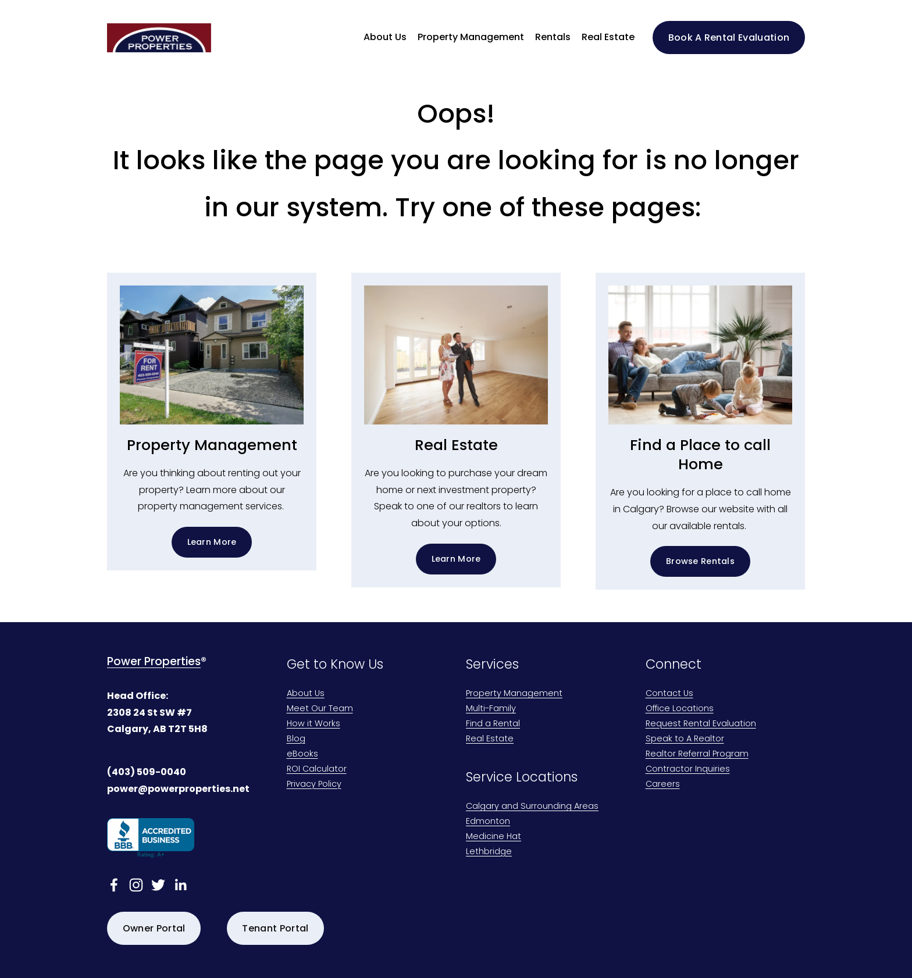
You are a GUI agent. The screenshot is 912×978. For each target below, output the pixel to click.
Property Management (514, 694)
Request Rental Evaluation (701, 724)
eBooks (302, 754)
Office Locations (680, 709)
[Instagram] (136, 885)
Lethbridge (489, 852)
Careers (663, 784)
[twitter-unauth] (158, 885)
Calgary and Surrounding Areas (532, 806)
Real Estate (608, 37)
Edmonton (488, 822)
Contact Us (669, 694)
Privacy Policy (314, 784)
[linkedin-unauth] (180, 885)
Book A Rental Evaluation (729, 37)
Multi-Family (491, 709)
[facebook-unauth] (114, 885)
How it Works (313, 724)
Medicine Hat (493, 837)
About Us (306, 694)
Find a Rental (493, 724)
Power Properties (154, 661)
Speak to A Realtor (685, 739)
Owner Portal (154, 928)
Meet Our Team (320, 709)
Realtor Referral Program (697, 754)
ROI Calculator (317, 769)
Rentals (553, 37)
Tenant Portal (275, 928)
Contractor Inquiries (688, 769)
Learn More (212, 542)
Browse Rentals (700, 561)
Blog (296, 739)
